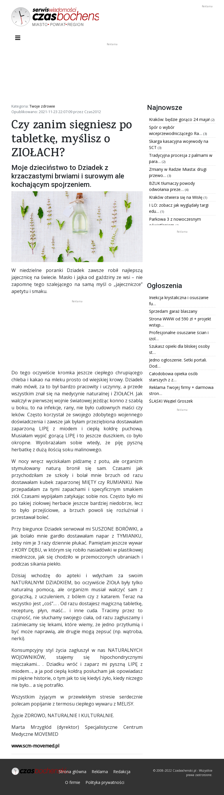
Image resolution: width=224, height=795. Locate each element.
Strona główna (72, 771)
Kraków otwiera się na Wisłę (176, 197)
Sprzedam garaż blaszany (173, 311)
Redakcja (121, 771)
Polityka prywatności (104, 782)
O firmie (72, 782)
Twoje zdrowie (42, 106)
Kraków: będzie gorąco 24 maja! (180, 119)
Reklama (100, 771)
